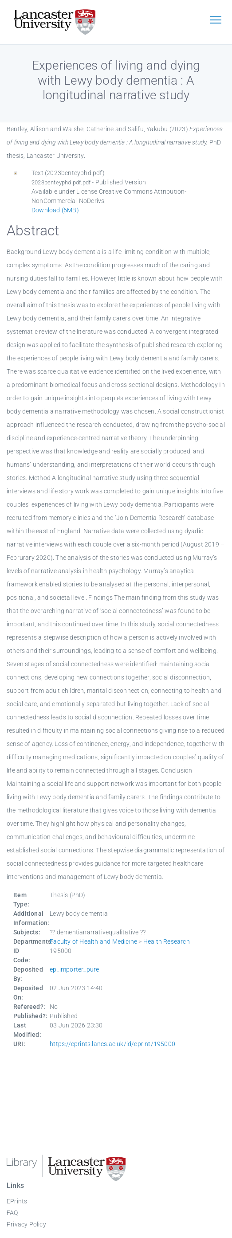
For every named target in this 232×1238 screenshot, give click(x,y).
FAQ (12, 1212)
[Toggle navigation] (215, 21)
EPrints (17, 1201)
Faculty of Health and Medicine (93, 941)
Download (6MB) (55, 210)
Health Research (166, 941)
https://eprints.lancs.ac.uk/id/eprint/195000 (112, 1043)
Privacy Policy (26, 1224)
